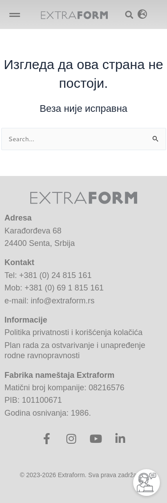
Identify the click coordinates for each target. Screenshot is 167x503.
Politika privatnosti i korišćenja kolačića (73, 332)
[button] (14, 14)
